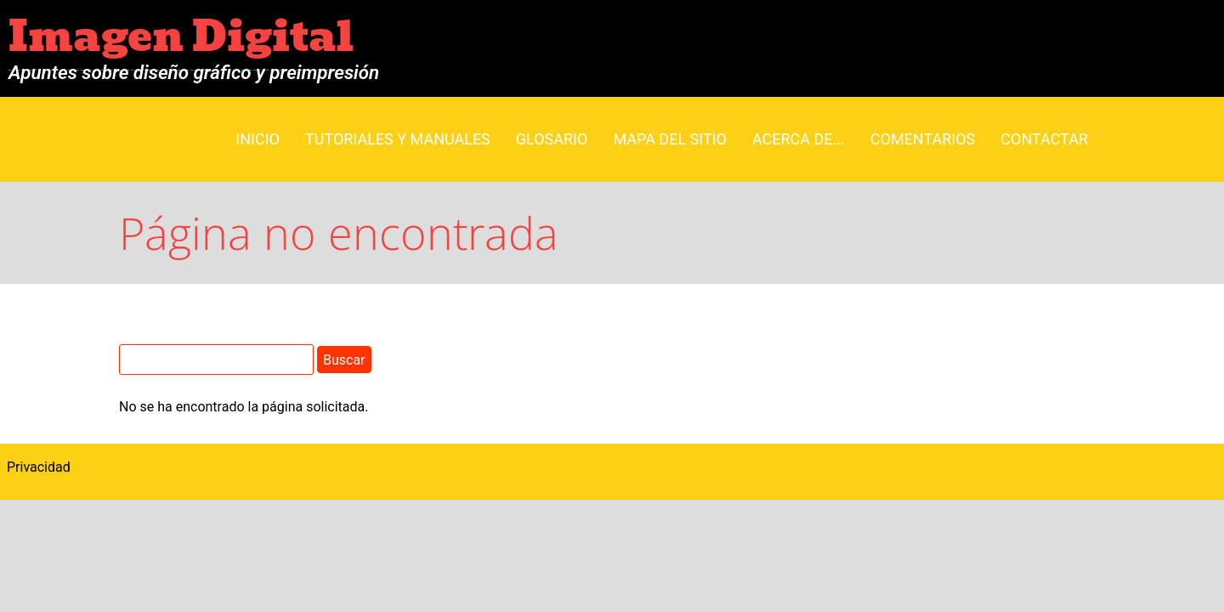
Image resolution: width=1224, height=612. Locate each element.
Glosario (552, 139)
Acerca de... (798, 139)
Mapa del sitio (670, 139)
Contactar (1044, 139)
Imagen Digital (181, 37)
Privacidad (39, 467)
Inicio (257, 139)
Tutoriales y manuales (397, 139)
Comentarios (922, 139)
